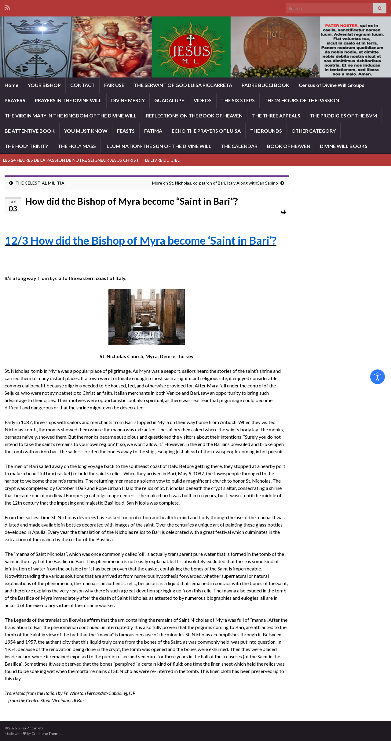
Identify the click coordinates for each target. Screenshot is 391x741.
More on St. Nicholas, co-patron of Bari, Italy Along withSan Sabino (215, 182)
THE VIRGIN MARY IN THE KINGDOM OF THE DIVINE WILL (71, 115)
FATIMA (153, 131)
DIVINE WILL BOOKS (343, 146)
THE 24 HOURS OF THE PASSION (301, 100)
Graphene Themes (46, 733)
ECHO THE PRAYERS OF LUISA (206, 131)
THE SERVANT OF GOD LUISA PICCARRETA (183, 85)
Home (11, 85)
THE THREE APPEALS (276, 115)
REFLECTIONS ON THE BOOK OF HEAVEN (194, 115)
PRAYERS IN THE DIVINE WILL (68, 100)
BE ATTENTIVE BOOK (30, 131)
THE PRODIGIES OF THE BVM (343, 115)
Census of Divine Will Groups (331, 85)
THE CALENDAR (239, 146)
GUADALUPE (169, 100)
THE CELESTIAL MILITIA (39, 182)
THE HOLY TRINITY (26, 146)
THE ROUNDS (266, 131)
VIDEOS (203, 100)
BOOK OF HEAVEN (288, 146)
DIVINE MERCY (128, 100)
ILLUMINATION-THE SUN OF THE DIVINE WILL (158, 146)
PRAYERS (15, 100)
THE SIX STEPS (238, 100)
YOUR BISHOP (44, 85)
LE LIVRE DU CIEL (162, 160)
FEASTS (126, 131)
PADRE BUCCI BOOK (265, 85)
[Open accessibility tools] (377, 376)
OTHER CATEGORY (313, 131)
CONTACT (82, 85)
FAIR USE (114, 85)
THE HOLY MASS (77, 146)
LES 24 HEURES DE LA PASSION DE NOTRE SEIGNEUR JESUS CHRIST (71, 160)
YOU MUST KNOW (86, 131)
